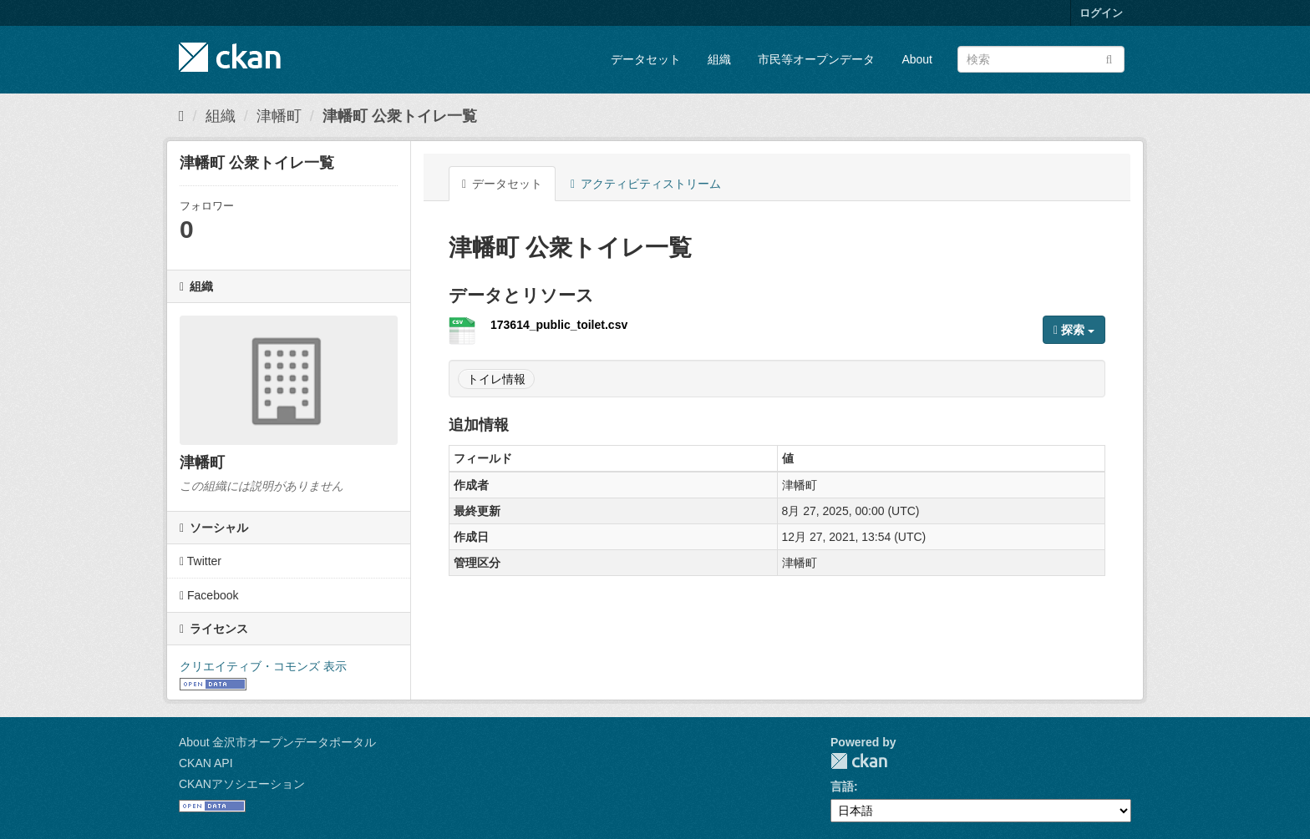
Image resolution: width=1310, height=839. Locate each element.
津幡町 (279, 116)
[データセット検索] (1041, 59)
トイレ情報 (496, 379)
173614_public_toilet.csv (558, 324)
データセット (646, 59)
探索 (1074, 329)
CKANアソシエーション (242, 784)
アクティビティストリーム (646, 183)
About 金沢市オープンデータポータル (277, 742)
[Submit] (1109, 58)
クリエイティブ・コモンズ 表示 (263, 666)
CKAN (858, 761)
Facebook (209, 595)
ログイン (1101, 13)
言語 (842, 786)
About (916, 59)
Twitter (200, 561)
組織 (719, 59)
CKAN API (206, 763)
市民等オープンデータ (816, 59)
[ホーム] (182, 116)
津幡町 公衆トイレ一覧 (399, 116)
